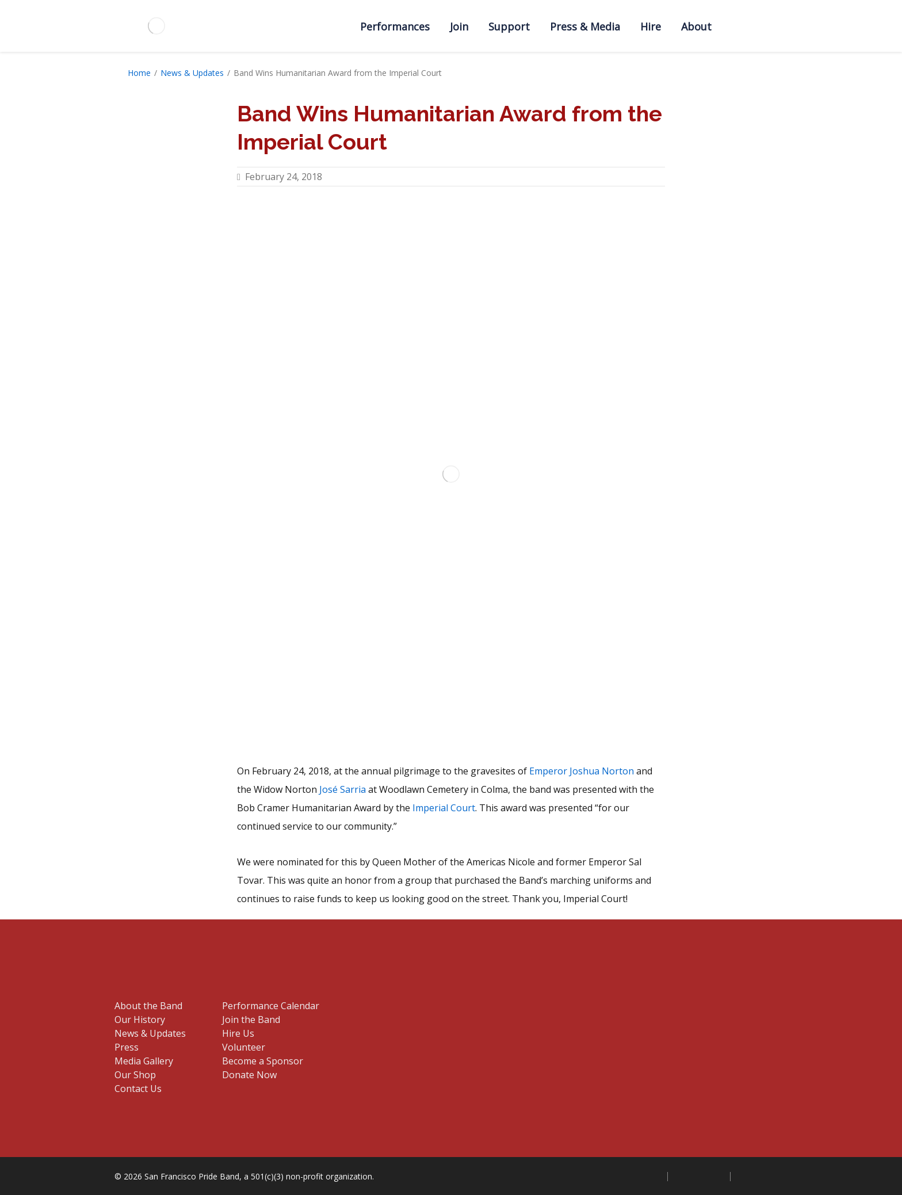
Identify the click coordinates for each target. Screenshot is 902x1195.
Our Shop (135, 1074)
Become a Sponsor (262, 1061)
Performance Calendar (270, 1005)
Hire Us (238, 1033)
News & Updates (192, 72)
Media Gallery (143, 1061)
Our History (139, 1019)
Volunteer (243, 1047)
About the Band (148, 1005)
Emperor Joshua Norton (581, 771)
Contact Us (138, 1088)
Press (126, 1047)
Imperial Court (443, 807)
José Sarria (342, 789)
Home (139, 72)
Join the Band (251, 1019)
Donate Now (249, 1074)
